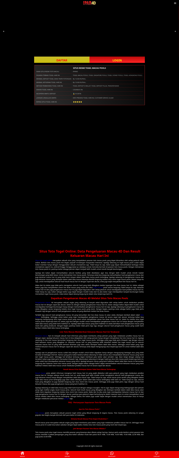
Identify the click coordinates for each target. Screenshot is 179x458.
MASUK (22, 454)
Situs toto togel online (43, 260)
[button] (4, 31)
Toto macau (39, 413)
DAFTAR (61, 60)
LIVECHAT (157, 454)
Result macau (40, 373)
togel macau (98, 287)
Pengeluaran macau (43, 302)
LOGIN (117, 60)
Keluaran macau (41, 336)
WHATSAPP (111, 454)
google (66, 398)
